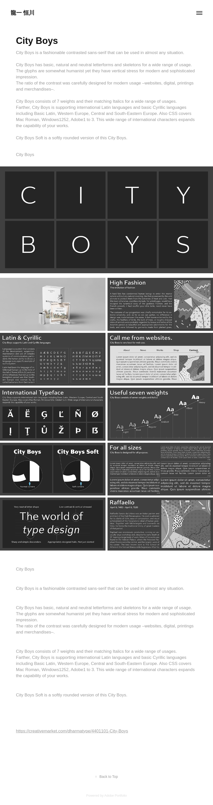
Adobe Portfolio (115, 795)
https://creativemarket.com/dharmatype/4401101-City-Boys (72, 731)
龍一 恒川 (22, 13)
